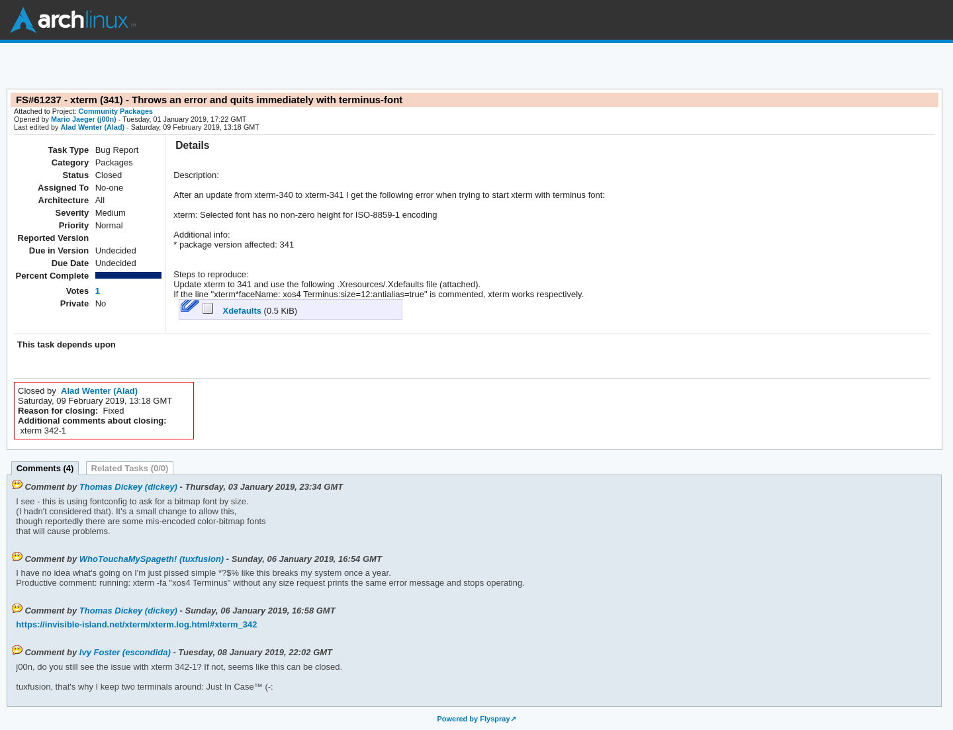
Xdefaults (233, 311)
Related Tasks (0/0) (130, 468)
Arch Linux (73, 20)
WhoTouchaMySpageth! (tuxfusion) (151, 559)
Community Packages (116, 111)
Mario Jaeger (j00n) (83, 119)
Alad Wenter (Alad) (92, 127)
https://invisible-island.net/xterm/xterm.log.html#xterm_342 (136, 624)
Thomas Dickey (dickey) (128, 487)
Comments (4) (45, 468)
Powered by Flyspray (473, 719)
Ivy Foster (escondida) (125, 652)
